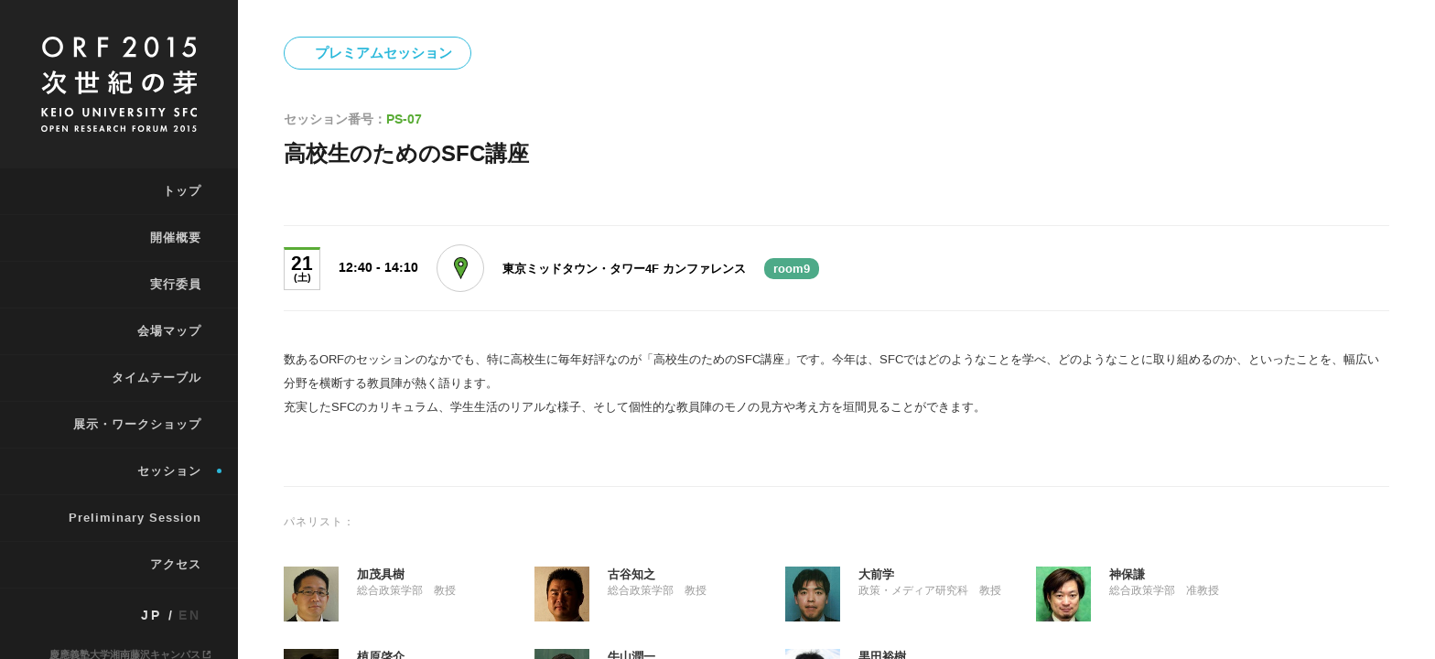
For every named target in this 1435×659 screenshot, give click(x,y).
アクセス (175, 564)
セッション (169, 471)
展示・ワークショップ (137, 424)
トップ (182, 191)
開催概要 (175, 237)
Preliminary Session (135, 517)
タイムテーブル (156, 377)
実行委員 (175, 284)
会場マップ (169, 331)
